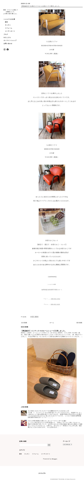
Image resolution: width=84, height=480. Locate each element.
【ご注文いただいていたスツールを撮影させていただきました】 (49, 411)
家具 (6, 22)
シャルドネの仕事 (9, 19)
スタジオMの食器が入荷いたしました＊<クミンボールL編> (47, 420)
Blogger (54, 459)
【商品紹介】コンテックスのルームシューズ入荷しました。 (44, 331)
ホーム (52, 322)
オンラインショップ (10, 40)
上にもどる (42, 473)
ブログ (6, 34)
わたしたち (7, 37)
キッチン (8, 25)
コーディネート (10, 31)
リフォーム (8, 28)
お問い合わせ (8, 43)
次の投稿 (24, 322)
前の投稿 (79, 322)
